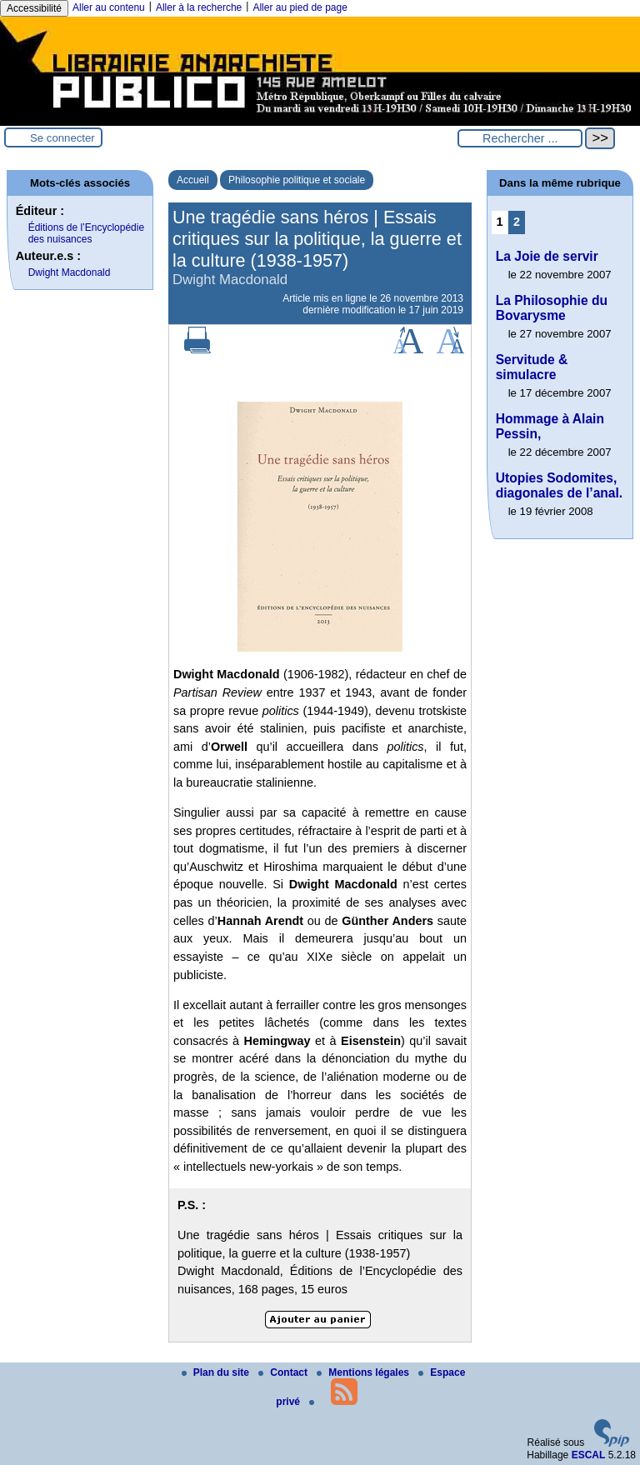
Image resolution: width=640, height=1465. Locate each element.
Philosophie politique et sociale (296, 180)
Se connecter (62, 138)
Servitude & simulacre (532, 367)
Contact (284, 1372)
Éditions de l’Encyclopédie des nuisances (86, 233)
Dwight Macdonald (69, 272)
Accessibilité (34, 8)
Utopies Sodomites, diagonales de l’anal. (559, 485)
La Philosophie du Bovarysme (552, 307)
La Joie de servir (547, 256)
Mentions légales (364, 1372)
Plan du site (217, 1372)
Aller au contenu (108, 7)
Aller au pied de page (299, 7)
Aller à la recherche (199, 7)
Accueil (193, 180)
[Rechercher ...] (520, 138)
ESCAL (589, 1455)
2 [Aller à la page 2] (516, 221)
